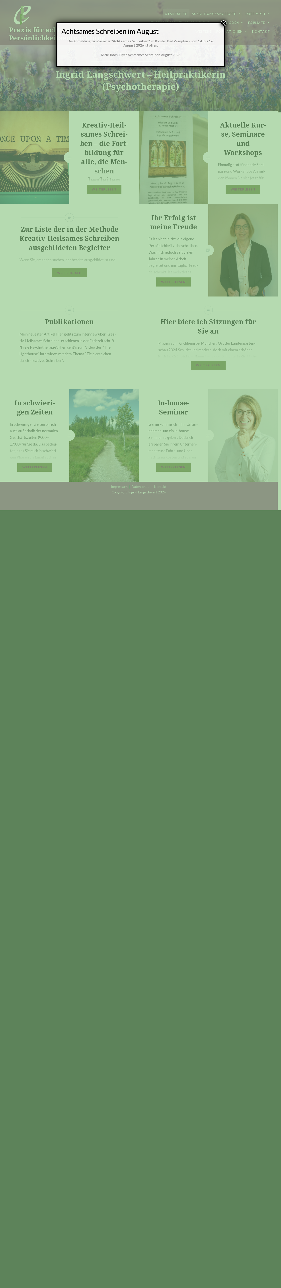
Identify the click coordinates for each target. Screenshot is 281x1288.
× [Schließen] (223, 23)
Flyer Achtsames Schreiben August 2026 (149, 55)
